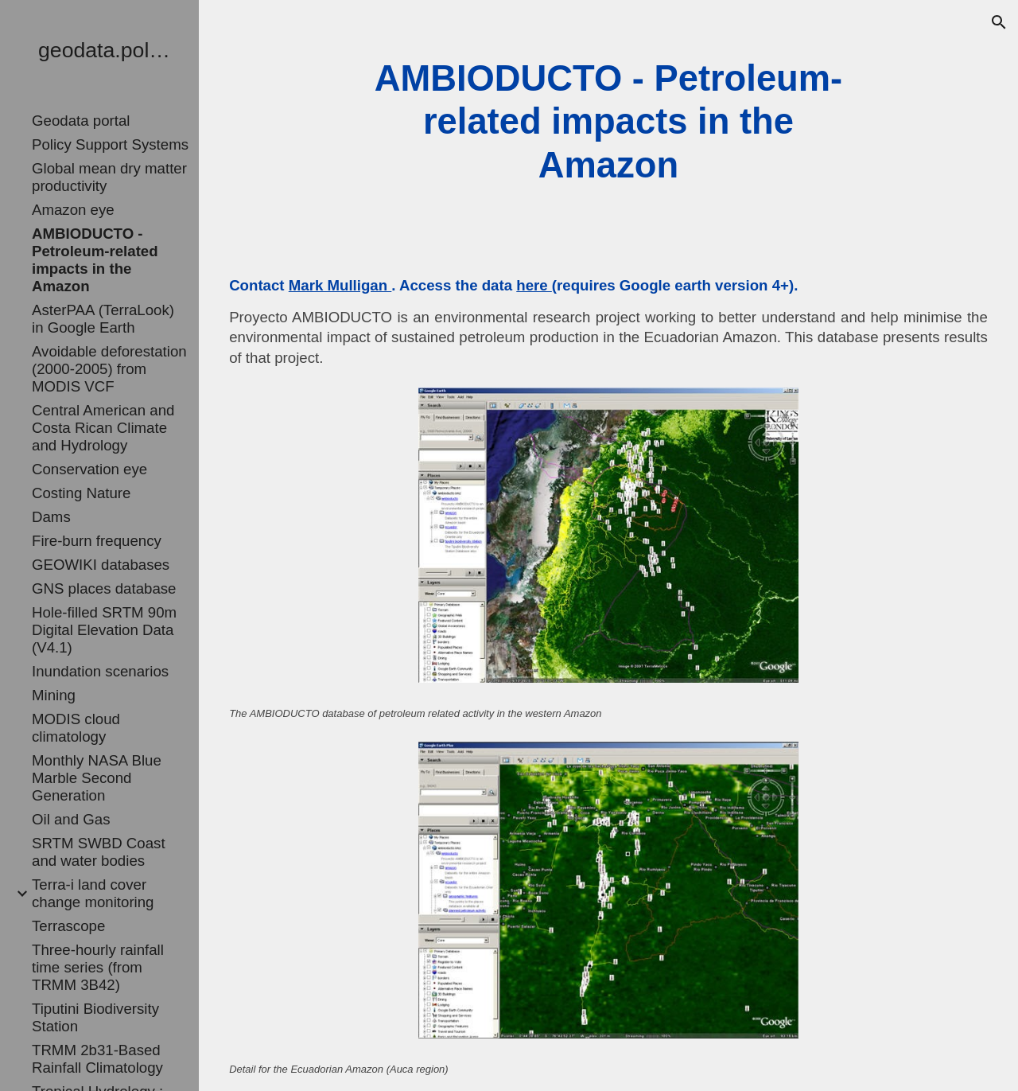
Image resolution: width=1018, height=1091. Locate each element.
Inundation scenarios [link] (100, 671)
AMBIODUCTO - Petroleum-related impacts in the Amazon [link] (95, 259)
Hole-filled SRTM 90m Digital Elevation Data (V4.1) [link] (104, 630)
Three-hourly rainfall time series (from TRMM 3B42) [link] (98, 967)
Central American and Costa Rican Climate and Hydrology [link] (103, 428)
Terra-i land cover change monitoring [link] (93, 893)
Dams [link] (51, 516)
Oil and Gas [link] (71, 819)
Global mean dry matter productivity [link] (109, 177)
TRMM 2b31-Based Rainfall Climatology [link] (97, 1059)
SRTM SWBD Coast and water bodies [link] (98, 852)
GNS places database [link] (104, 588)
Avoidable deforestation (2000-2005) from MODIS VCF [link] (109, 369)
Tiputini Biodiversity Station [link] (95, 1017)
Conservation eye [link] (89, 469)
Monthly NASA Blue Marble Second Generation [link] (96, 778)
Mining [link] (54, 695)
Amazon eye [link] (73, 209)
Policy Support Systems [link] (110, 144)
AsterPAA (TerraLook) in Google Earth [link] (103, 319)
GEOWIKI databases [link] (100, 564)
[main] (608, 122)
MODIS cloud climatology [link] (76, 728)
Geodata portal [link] (81, 120)
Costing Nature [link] (81, 493)
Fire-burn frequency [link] (96, 540)
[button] (999, 22)
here (534, 285)
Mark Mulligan (340, 285)
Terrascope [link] (68, 926)
